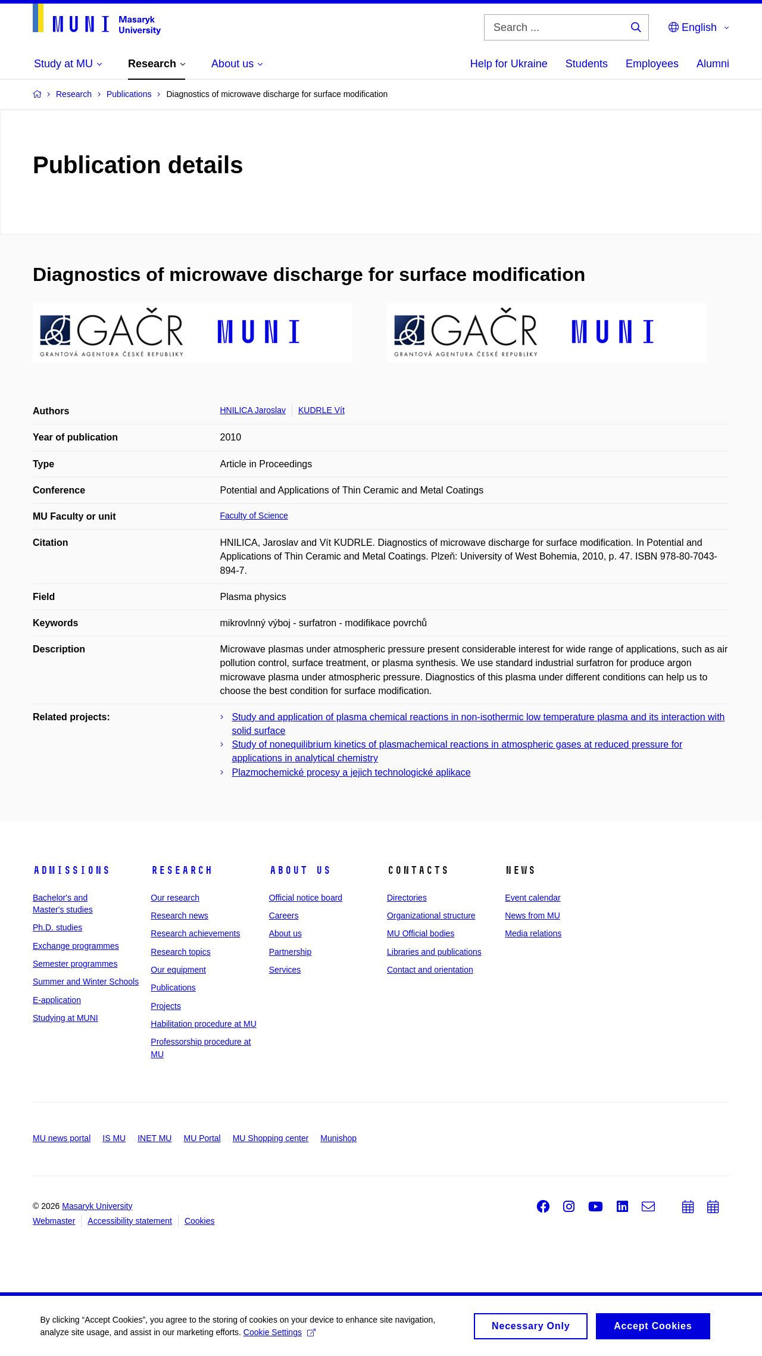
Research (182, 870)
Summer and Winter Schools (86, 981)
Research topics (180, 952)
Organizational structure (431, 915)
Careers (284, 915)
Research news (179, 915)
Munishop (338, 1138)
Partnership (290, 952)
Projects (166, 1006)
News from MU (532, 915)
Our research (175, 897)
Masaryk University (97, 1206)
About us (300, 870)
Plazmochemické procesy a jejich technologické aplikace (351, 772)
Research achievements (195, 933)
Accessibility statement (130, 1221)
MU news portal (61, 1138)
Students (587, 64)
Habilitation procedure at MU (203, 1024)
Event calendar (532, 897)
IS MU (114, 1138)
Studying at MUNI (65, 1018)
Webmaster (54, 1221)
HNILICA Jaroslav (253, 410)
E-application (57, 1000)
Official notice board (305, 897)
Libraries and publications (434, 952)
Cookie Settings (281, 1334)
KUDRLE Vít (321, 410)
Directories (407, 897)
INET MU (154, 1138)
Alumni (713, 64)
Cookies (200, 1221)
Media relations (533, 933)
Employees (652, 64)
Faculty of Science (254, 515)
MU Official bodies (420, 933)
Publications (173, 987)
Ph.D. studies (57, 927)
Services (285, 969)
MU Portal (201, 1138)
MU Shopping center (271, 1138)
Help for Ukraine (509, 64)
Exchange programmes (76, 946)
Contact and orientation (430, 969)
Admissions (71, 870)
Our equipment (178, 969)
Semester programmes (75, 963)
